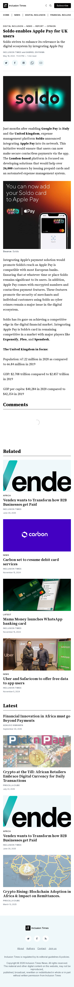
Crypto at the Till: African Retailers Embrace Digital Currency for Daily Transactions (34, 776)
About (20, 948)
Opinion (51, 26)
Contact (41, 948)
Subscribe (62, 5)
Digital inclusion (13, 26)
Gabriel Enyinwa (35, 52)
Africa (7, 495)
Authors (30, 948)
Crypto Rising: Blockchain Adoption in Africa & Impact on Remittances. (37, 893)
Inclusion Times (12, 52)
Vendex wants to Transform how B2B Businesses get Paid (35, 502)
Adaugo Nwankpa (13, 725)
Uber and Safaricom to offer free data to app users (35, 681)
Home (6, 15)
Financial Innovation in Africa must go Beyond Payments (36, 718)
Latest (7, 614)
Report (39, 26)
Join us (53, 948)
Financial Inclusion (61, 15)
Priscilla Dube (11, 785)
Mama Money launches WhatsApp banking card (32, 621)
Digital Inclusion (35, 15)
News (17, 15)
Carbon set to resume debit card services (31, 562)
